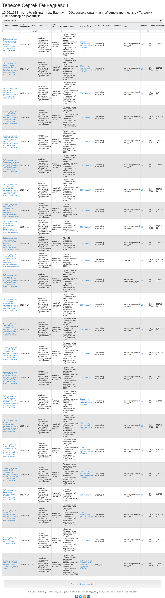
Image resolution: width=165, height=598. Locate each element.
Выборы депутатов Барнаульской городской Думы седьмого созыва (10, 540)
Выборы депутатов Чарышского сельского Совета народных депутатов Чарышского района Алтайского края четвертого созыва (10, 280)
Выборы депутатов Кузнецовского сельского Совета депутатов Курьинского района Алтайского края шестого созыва (10, 450)
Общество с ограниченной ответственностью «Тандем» (86, 45)
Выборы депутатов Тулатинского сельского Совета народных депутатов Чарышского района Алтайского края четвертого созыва (10, 305)
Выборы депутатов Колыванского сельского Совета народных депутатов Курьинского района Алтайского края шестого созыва (10, 474)
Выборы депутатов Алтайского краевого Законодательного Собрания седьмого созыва (10, 564)
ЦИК (143, 45)
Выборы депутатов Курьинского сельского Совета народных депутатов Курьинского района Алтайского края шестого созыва (10, 426)
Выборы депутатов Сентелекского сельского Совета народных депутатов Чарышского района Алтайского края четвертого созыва (10, 329)
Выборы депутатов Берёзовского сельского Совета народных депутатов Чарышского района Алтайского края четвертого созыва (10, 377)
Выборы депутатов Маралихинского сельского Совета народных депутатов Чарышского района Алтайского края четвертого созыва (10, 117)
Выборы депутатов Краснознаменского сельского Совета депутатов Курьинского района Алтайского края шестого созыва (10, 44)
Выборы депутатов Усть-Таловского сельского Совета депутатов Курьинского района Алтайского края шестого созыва (10, 401)
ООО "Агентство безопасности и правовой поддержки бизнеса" (86, 564)
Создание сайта (87, 584)
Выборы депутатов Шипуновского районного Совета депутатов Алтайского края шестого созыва (10, 495)
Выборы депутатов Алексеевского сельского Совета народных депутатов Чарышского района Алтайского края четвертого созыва (10, 190)
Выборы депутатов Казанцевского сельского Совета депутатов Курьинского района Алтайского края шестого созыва (10, 69)
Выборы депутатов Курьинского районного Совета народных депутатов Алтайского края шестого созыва (10, 515)
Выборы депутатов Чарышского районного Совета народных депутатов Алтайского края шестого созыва (10, 93)
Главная (74, 584)
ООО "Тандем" (85, 93)
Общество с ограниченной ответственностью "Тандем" (86, 515)
